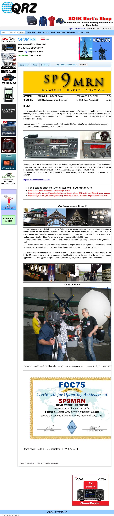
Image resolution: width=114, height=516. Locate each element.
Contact (80, 32)
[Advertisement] (45, 490)
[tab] (24, 65)
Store (53, 32)
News (39, 32)
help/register (79, 29)
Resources (71, 32)
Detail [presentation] (35, 65)
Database (31, 32)
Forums (46, 32)
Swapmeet (61, 32)
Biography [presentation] (24, 65)
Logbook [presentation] (45, 65)
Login (87, 32)
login (71, 29)
